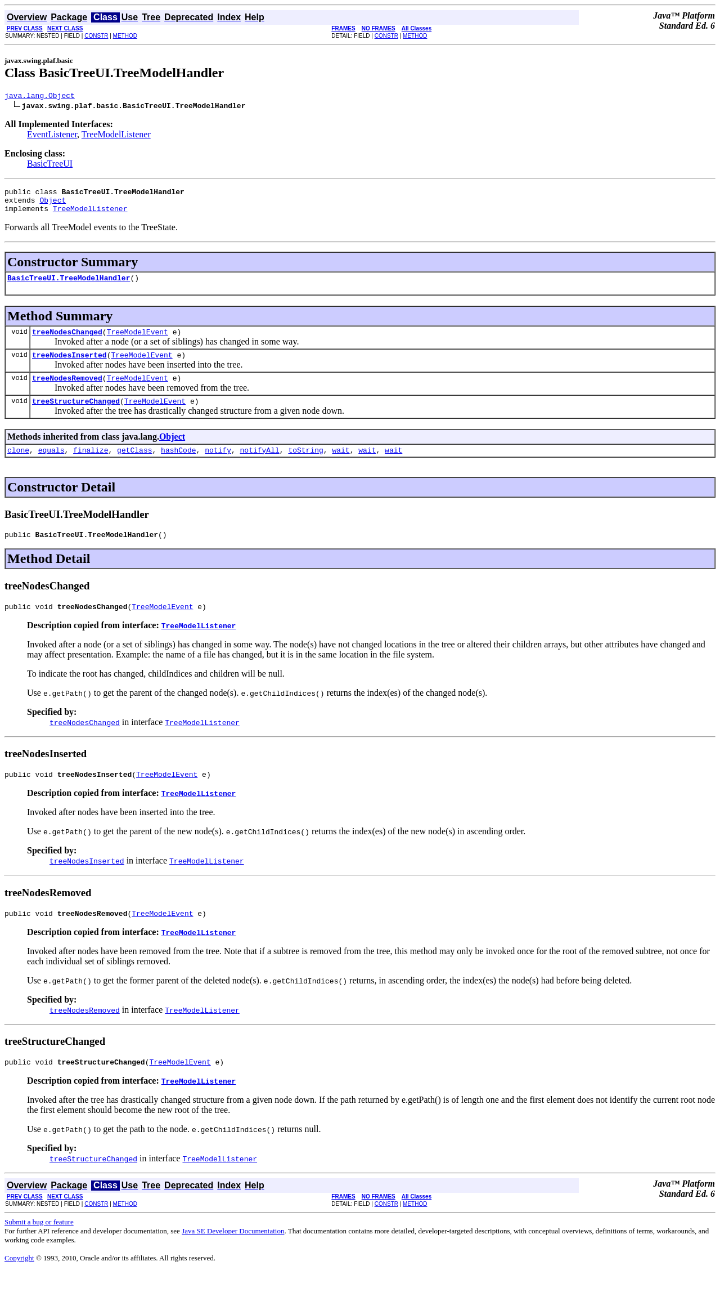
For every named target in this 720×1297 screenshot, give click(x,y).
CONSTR (96, 36)
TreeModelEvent (137, 342)
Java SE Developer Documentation (233, 1256)
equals (51, 467)
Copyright (19, 1283)
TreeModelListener (116, 136)
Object (52, 205)
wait (340, 467)
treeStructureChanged (76, 416)
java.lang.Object (39, 97)
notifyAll (260, 467)
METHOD (125, 36)
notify (218, 467)
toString (305, 467)
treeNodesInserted (69, 366)
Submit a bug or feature (39, 1247)
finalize (90, 467)
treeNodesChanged (67, 342)
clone (18, 467)
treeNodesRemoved (67, 391)
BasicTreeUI (50, 165)
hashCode (178, 467)
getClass (134, 467)
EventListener (52, 136)
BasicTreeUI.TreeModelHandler (68, 286)
